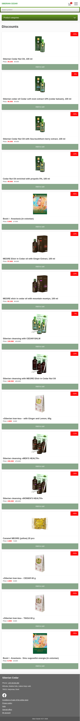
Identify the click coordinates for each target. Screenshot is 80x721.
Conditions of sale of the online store (15, 700)
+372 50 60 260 (13, 683)
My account (6, 713)
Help (4, 706)
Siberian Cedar (10, 4)
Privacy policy (7, 703)
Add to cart (40, 67)
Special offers (7, 709)
